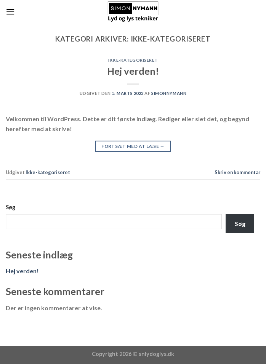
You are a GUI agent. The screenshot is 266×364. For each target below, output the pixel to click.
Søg (10, 207)
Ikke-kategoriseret (133, 60)
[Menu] (10, 11)
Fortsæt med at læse (133, 146)
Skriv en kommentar (237, 172)
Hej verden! (133, 71)
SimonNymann (168, 93)
